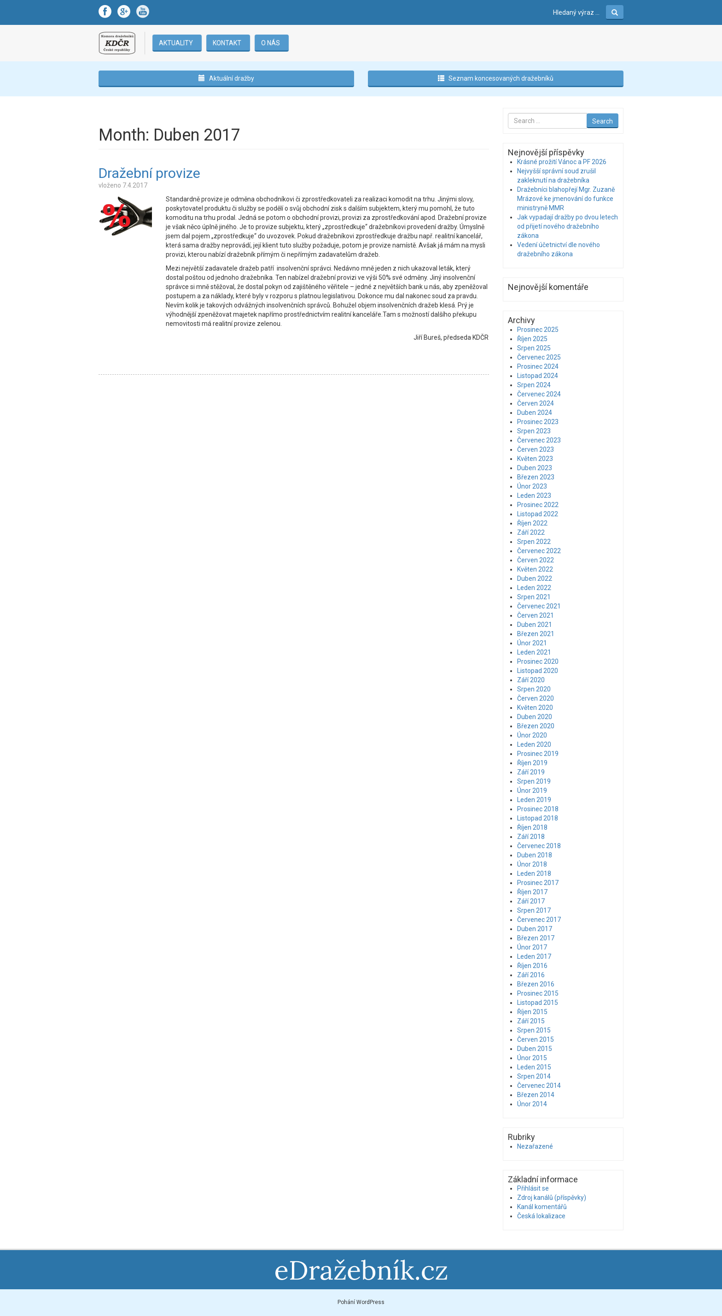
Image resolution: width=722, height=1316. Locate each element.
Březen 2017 (535, 938)
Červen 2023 (535, 449)
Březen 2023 (535, 477)
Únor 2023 (532, 486)
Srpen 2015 (534, 1030)
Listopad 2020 (537, 670)
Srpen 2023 (534, 431)
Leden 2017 (534, 956)
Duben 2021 (534, 624)
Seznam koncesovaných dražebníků (495, 78)
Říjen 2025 (532, 338)
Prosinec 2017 (538, 882)
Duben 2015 (534, 1048)
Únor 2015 (532, 1058)
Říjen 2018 (532, 827)
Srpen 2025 (534, 348)
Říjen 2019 (532, 763)
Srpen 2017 (534, 910)
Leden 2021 (534, 652)
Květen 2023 (535, 458)
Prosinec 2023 (538, 421)
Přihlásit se (533, 1188)
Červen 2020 (535, 698)
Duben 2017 (534, 928)
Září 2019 (531, 772)
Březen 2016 (535, 984)
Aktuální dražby (227, 78)
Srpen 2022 (534, 541)
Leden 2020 (534, 744)
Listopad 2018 (537, 818)
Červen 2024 (535, 403)
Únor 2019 (532, 790)
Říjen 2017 (532, 892)
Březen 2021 (535, 633)
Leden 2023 (534, 495)
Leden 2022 (534, 587)
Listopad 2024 (537, 375)
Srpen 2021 (534, 597)
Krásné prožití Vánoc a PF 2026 (561, 161)
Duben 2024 (534, 412)
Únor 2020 (532, 735)
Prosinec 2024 (538, 366)
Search (602, 121)
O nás (270, 43)
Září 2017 (531, 901)
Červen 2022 (535, 560)
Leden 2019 (534, 799)
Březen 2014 (535, 1094)
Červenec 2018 (539, 846)
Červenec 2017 (539, 919)
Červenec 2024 (539, 394)
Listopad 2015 (537, 1002)
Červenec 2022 (539, 551)
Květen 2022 (535, 569)
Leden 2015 (534, 1067)
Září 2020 (531, 680)
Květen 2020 (535, 707)
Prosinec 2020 (538, 661)
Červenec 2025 (539, 357)
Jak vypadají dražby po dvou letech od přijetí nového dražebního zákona (567, 226)
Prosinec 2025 (538, 329)
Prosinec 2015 (538, 993)
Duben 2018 (534, 855)
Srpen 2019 (534, 781)
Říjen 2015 (532, 1011)
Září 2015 (531, 1021)
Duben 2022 (534, 578)
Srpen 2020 (534, 689)
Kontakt (226, 43)
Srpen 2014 (534, 1076)
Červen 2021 (535, 615)
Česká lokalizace (541, 1216)
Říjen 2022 (532, 523)
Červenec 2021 (539, 606)
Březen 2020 (535, 726)
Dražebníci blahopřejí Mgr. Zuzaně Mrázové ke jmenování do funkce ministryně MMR (566, 199)
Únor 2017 (532, 947)
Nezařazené (535, 1146)
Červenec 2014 (539, 1085)
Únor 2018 (532, 864)
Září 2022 (531, 532)
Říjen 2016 (532, 965)
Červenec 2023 (539, 440)
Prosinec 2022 (538, 504)
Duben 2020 (534, 716)
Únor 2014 (532, 1104)
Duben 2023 (534, 468)
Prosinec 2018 (538, 809)
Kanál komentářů (542, 1206)
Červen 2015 (535, 1039)
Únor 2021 (532, 643)
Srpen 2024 (534, 385)
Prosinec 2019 (538, 753)
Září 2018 (531, 836)
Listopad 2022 (537, 514)
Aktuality (175, 43)
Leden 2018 (534, 873)
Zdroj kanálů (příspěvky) (551, 1197)
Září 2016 (531, 975)
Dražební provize (149, 173)
